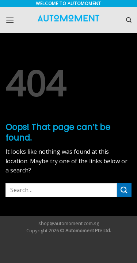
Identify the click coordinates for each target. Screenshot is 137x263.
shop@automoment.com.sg (68, 223)
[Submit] (124, 190)
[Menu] (9, 20)
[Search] (129, 20)
